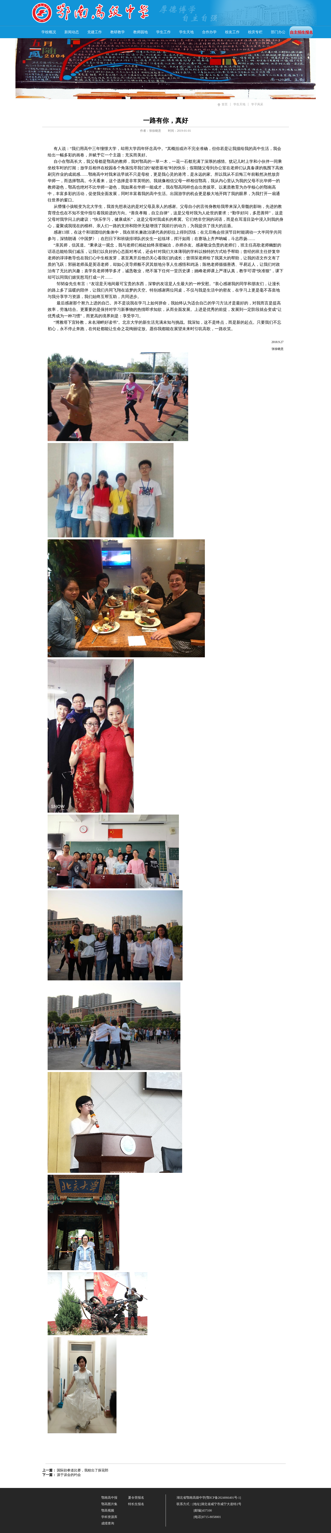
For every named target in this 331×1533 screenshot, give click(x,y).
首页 (225, 104)
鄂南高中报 (109, 1497)
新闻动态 (71, 32)
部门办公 (278, 32)
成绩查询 (107, 1523)
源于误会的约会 (69, 1475)
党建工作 (94, 32)
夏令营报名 (136, 1497)
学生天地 (186, 32)
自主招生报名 (301, 32)
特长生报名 (136, 1504)
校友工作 (232, 32)
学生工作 (163, 32)
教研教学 (117, 32)
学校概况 (48, 32)
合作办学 (209, 32)
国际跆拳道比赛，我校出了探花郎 (82, 1470)
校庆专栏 (255, 32)
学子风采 (257, 104)
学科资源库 (109, 1517)
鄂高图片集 (109, 1504)
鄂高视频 (107, 1510)
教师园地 (140, 32)
